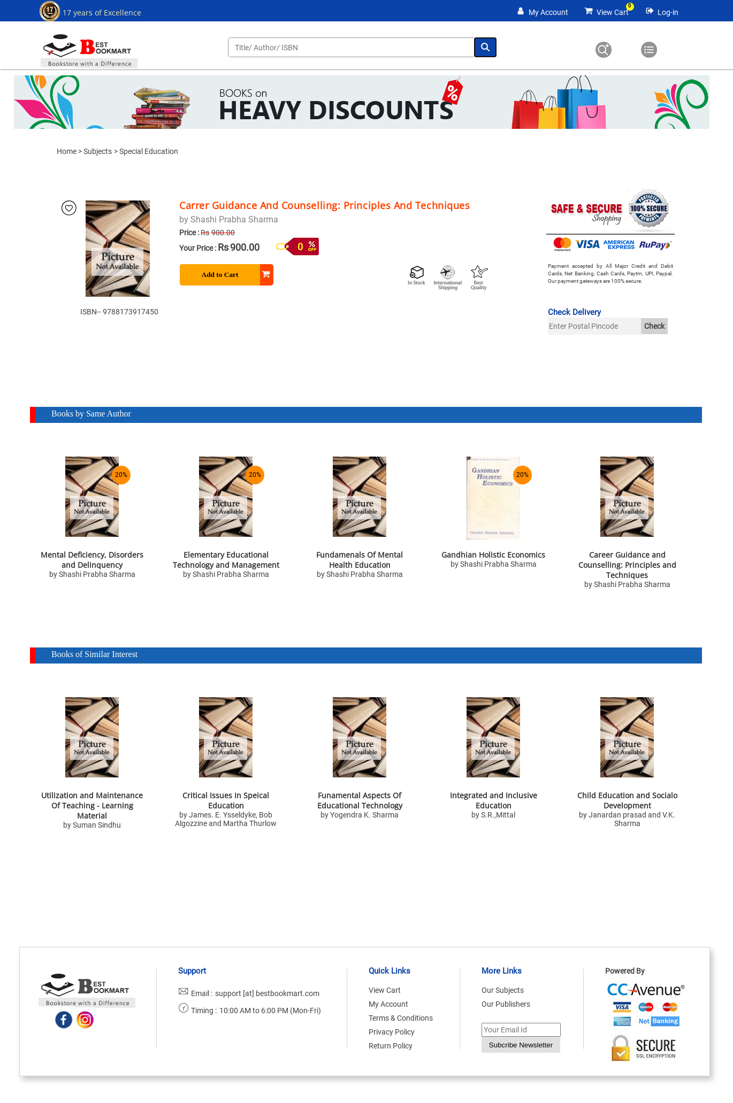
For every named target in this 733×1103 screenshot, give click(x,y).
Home (67, 151)
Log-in (668, 12)
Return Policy (391, 1046)
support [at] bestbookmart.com (267, 993)
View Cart (613, 12)
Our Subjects (503, 990)
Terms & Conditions (401, 1018)
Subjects (97, 151)
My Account (548, 12)
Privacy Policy (392, 1032)
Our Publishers (506, 1004)
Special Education (148, 151)
